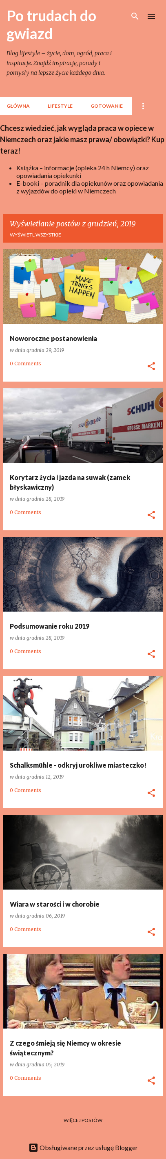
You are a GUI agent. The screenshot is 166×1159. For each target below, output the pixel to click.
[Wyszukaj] (135, 16)
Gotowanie (107, 106)
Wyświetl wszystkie (35, 235)
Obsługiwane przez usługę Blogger (83, 1147)
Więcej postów (83, 1120)
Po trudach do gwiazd (51, 24)
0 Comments (25, 363)
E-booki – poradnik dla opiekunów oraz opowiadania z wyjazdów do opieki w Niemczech (89, 187)
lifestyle (60, 106)
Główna (18, 106)
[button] (151, 366)
